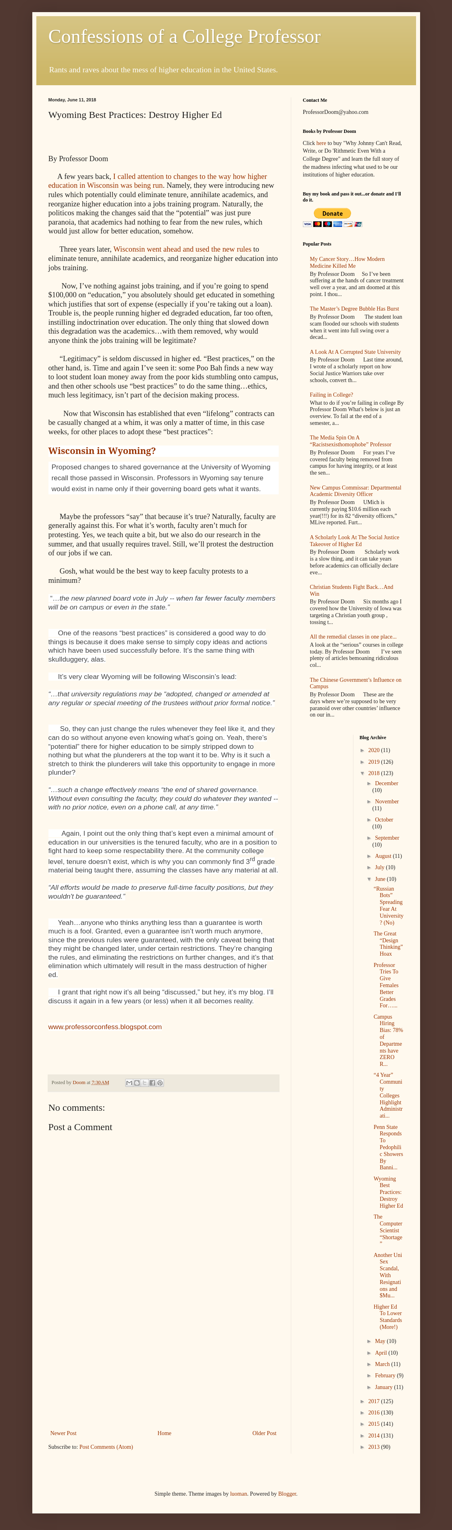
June (381, 879)
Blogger (287, 1494)
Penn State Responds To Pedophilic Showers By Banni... (388, 1147)
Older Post (264, 1433)
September (387, 838)
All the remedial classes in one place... (353, 637)
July (380, 867)
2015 (374, 1424)
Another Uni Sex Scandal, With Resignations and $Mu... (388, 1275)
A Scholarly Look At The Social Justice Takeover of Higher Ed (354, 540)
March (383, 1364)
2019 (374, 762)
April (381, 1353)
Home (164, 1433)
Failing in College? (331, 395)
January (384, 1387)
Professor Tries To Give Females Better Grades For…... (386, 985)
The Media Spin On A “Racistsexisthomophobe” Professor (350, 441)
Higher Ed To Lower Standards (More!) (388, 1317)
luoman (238, 1494)
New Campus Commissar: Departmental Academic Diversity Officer (356, 491)
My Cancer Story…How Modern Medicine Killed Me (347, 262)
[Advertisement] (163, 1367)
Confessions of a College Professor (184, 36)
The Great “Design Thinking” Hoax (388, 944)
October (384, 820)
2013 (374, 1447)
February (386, 1375)
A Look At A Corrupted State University (355, 352)
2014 (374, 1436)
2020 (374, 750)
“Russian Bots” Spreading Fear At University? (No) (389, 906)
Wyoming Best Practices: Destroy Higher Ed (388, 1192)
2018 (374, 773)
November (387, 802)
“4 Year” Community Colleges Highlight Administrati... (388, 1095)
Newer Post (63, 1433)
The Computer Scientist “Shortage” (388, 1230)
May (381, 1341)
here (321, 143)
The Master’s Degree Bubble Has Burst (354, 309)
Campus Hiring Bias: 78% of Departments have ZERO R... (388, 1041)
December (386, 783)
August (384, 856)
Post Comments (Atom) (106, 1447)
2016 (374, 1413)
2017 (374, 1401)
